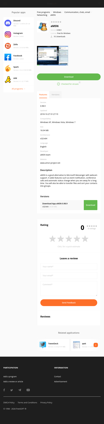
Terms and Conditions (27, 402)
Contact (57, 376)
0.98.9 (56, 30)
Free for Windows (63, 33)
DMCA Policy (8, 402)
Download (68, 77)
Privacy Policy (46, 402)
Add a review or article (13, 381)
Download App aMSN (54, 203)
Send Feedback (69, 302)
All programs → (18, 88)
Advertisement (60, 381)
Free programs (43, 12)
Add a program (10, 376)
